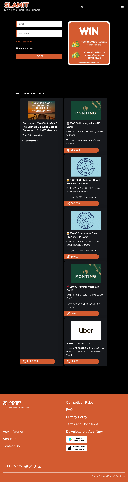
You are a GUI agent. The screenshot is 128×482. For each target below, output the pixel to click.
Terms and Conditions (82, 424)
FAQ (69, 410)
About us (9, 439)
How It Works (13, 431)
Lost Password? (24, 42)
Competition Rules (79, 402)
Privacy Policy (76, 417)
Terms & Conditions (116, 476)
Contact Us (11, 446)
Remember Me (24, 48)
